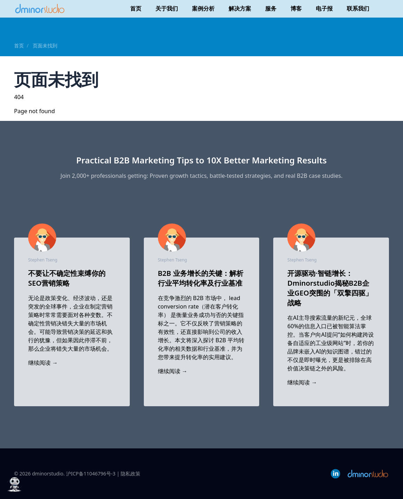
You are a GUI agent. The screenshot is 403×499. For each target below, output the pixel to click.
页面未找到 (45, 45)
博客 (296, 8)
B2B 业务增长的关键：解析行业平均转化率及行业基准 (200, 278)
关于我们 (166, 8)
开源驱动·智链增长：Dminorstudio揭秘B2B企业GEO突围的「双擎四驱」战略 (329, 287)
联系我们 (358, 8)
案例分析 (203, 8)
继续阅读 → (43, 363)
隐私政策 (130, 473)
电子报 (324, 8)
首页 (135, 8)
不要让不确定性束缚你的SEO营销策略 (66, 278)
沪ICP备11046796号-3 (91, 473)
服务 (270, 8)
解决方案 (240, 8)
